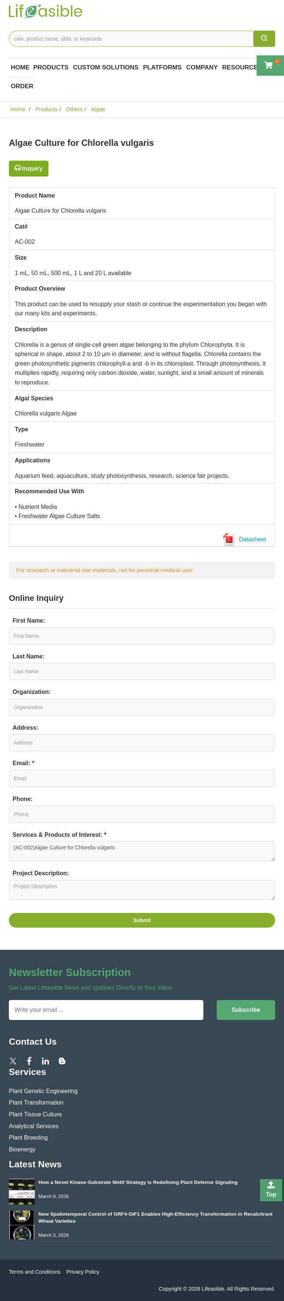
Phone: (23, 799)
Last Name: (28, 656)
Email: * (23, 763)
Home (20, 67)
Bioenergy (22, 1149)
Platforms (162, 67)
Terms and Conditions (34, 1272)
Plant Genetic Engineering (43, 1091)
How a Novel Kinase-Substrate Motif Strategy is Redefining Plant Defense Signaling (138, 1182)
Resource (240, 67)
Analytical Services (33, 1126)
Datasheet (246, 539)
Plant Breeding (28, 1137)
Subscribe (245, 1010)
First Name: (29, 620)
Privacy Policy (82, 1272)
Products (50, 67)
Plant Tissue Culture (35, 1114)
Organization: (32, 692)
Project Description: (41, 873)
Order (22, 86)
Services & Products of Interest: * (59, 835)
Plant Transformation (36, 1102)
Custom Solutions (105, 67)
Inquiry (32, 168)
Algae (97, 109)
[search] (264, 39)
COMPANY (202, 67)
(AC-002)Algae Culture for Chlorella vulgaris (142, 851)
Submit (142, 920)
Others (73, 109)
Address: (25, 728)
